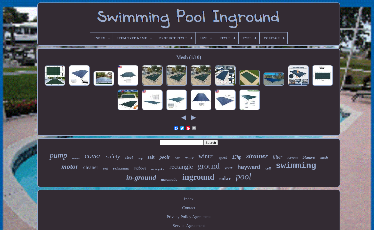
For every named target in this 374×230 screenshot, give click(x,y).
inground (198, 176)
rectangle (181, 166)
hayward (248, 167)
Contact (188, 207)
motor (69, 166)
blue (177, 158)
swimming (296, 166)
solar (225, 178)
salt (151, 157)
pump (58, 155)
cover (93, 155)
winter (206, 156)
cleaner (90, 167)
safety (113, 156)
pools (164, 157)
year (228, 167)
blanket (308, 157)
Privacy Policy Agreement (189, 216)
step (140, 158)
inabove (140, 168)
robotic (76, 158)
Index (189, 199)
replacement (121, 168)
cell (268, 168)
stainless (292, 158)
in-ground (141, 177)
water (189, 158)
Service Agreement (189, 225)
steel (129, 157)
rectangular (157, 169)
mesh (324, 158)
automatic (169, 179)
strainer (257, 156)
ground (209, 166)
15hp (236, 157)
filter (277, 157)
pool (243, 176)
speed (223, 158)
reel (105, 168)
